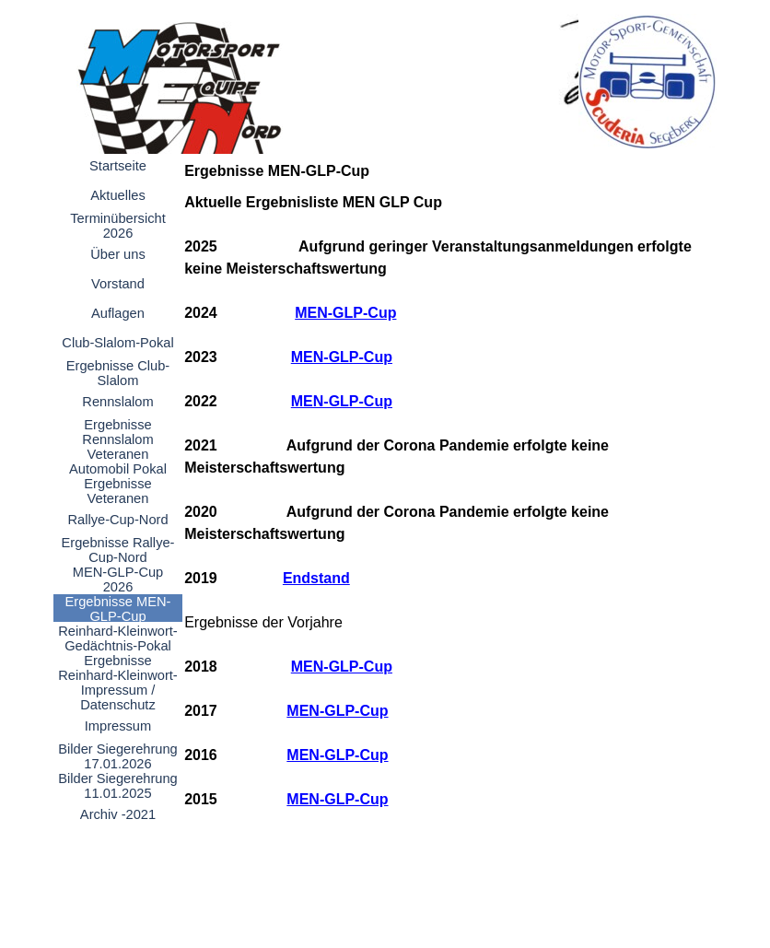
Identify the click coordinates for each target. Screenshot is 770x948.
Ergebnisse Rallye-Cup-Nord (117, 550)
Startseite (117, 165)
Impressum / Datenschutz (117, 697)
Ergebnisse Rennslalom (117, 432)
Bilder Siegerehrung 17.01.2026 (118, 756)
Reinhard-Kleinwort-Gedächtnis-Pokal (118, 638)
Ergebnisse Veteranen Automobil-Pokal (118, 498)
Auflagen (118, 313)
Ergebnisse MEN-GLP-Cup (118, 609)
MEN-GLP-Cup (345, 313)
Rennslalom (117, 401)
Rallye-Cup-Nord (117, 519)
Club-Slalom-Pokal (117, 342)
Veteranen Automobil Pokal (118, 461)
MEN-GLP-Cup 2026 (118, 579)
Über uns (117, 254)
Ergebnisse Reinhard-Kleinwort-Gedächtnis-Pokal (118, 675)
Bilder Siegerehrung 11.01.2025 (118, 786)
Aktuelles (117, 195)
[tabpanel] (445, 523)
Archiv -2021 (118, 814)
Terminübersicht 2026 (117, 225)
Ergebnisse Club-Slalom (117, 373)
